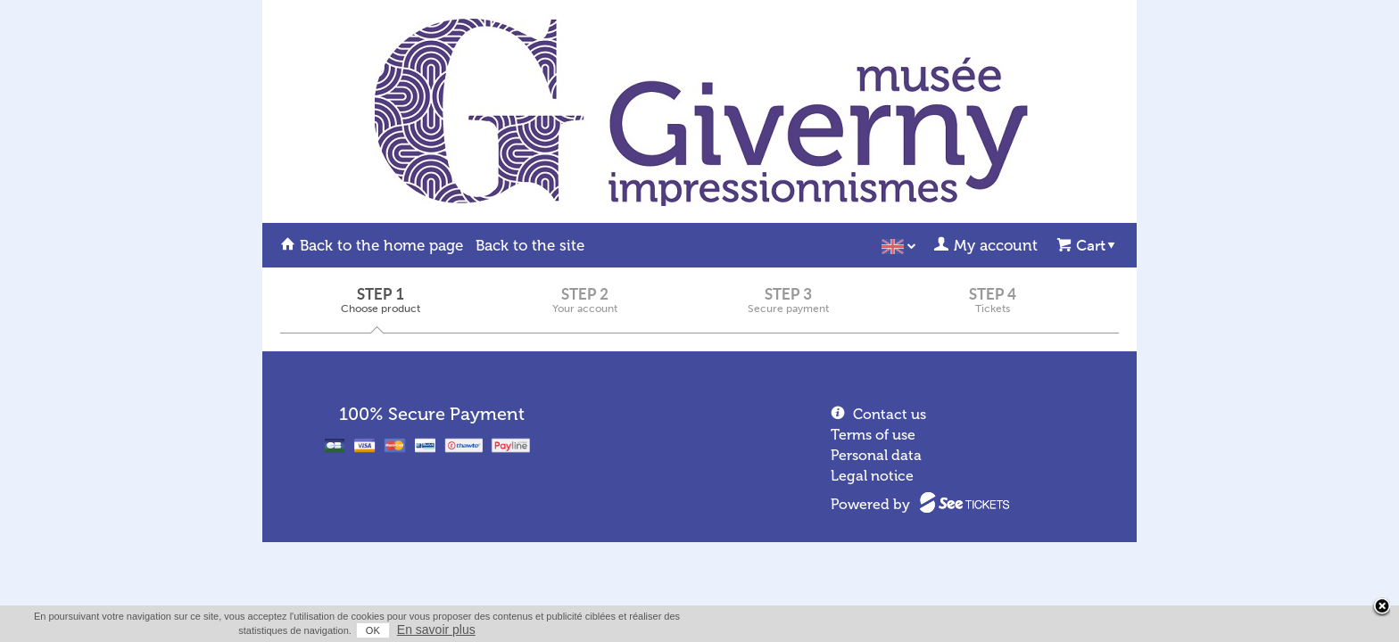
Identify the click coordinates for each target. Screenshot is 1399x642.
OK (1039, 630)
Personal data (876, 455)
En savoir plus (1103, 629)
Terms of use (873, 434)
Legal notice (872, 475)
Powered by (870, 504)
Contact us (889, 414)
